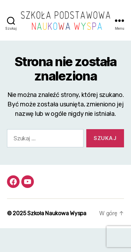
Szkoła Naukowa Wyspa (56, 213)
